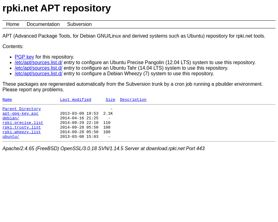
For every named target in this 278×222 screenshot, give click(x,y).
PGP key (24, 57)
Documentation (43, 24)
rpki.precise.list (22, 127)
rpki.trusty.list (21, 132)
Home (12, 24)
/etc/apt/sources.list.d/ (38, 62)
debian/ (10, 121)
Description (133, 100)
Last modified (75, 100)
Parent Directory (21, 110)
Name (7, 100)
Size (110, 100)
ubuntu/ (10, 143)
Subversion (79, 24)
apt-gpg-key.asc (20, 116)
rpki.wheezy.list (21, 138)
